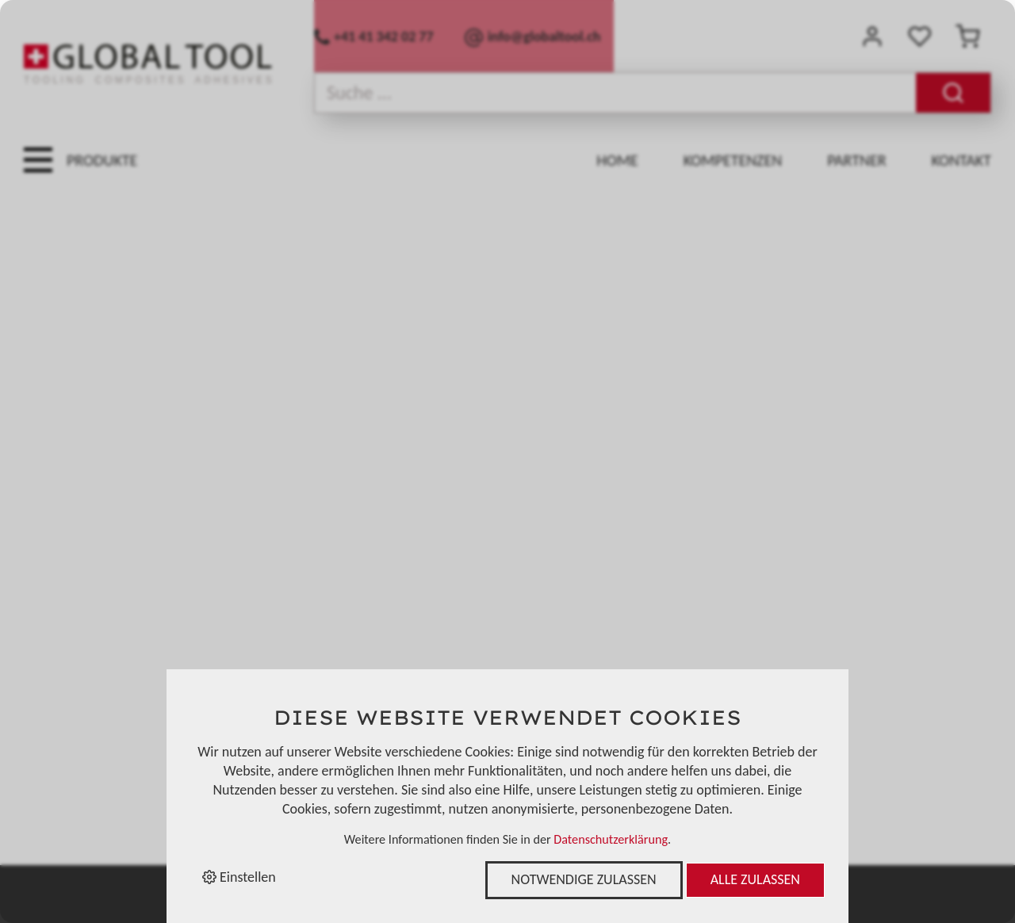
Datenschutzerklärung (610, 839)
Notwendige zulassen (584, 879)
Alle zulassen (755, 879)
